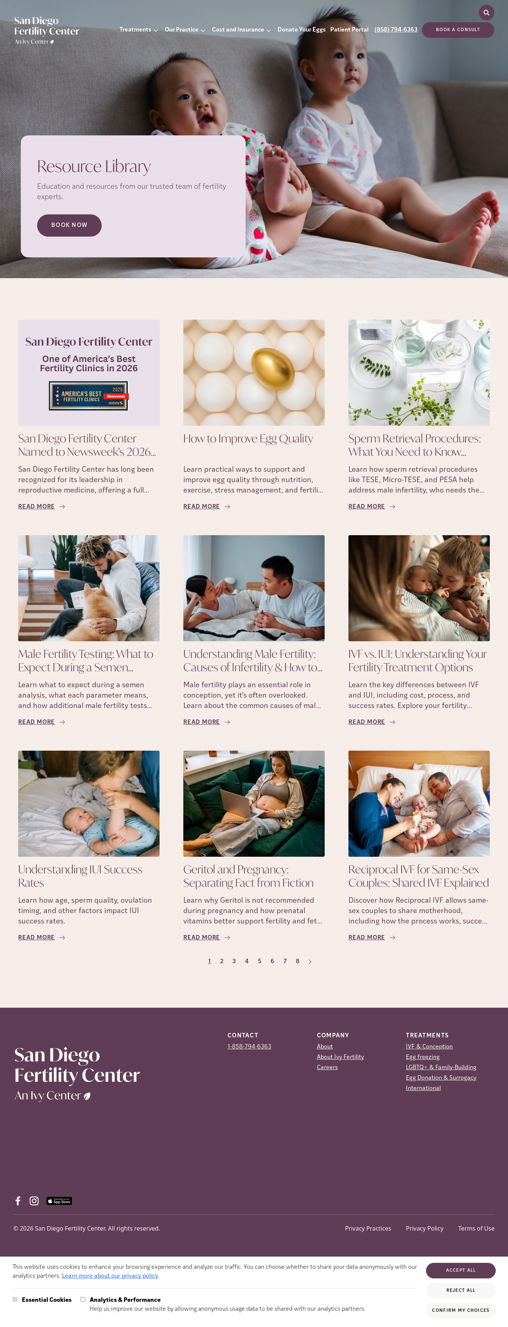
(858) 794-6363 (395, 30)
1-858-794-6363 (249, 1047)
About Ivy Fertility (340, 1057)
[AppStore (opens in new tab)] (59, 1200)
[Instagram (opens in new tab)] (34, 1200)
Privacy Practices (368, 1228)
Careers (327, 1068)
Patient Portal (349, 30)
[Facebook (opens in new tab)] (17, 1200)
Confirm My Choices (460, 1310)
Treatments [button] (135, 30)
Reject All (461, 1290)
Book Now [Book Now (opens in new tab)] (69, 225)
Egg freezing (423, 1057)
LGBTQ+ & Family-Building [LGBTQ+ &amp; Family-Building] (441, 1068)
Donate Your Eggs (302, 30)
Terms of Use (476, 1228)
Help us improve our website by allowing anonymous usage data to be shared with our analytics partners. (228, 1304)
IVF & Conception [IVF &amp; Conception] (429, 1047)
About (325, 1047)
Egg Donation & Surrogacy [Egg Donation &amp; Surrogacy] (441, 1078)
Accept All (461, 1270)
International (423, 1088)
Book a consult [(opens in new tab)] (458, 30)
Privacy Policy (424, 1228)
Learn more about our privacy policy (110, 1276)
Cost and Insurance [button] (238, 30)
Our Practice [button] (182, 30)
